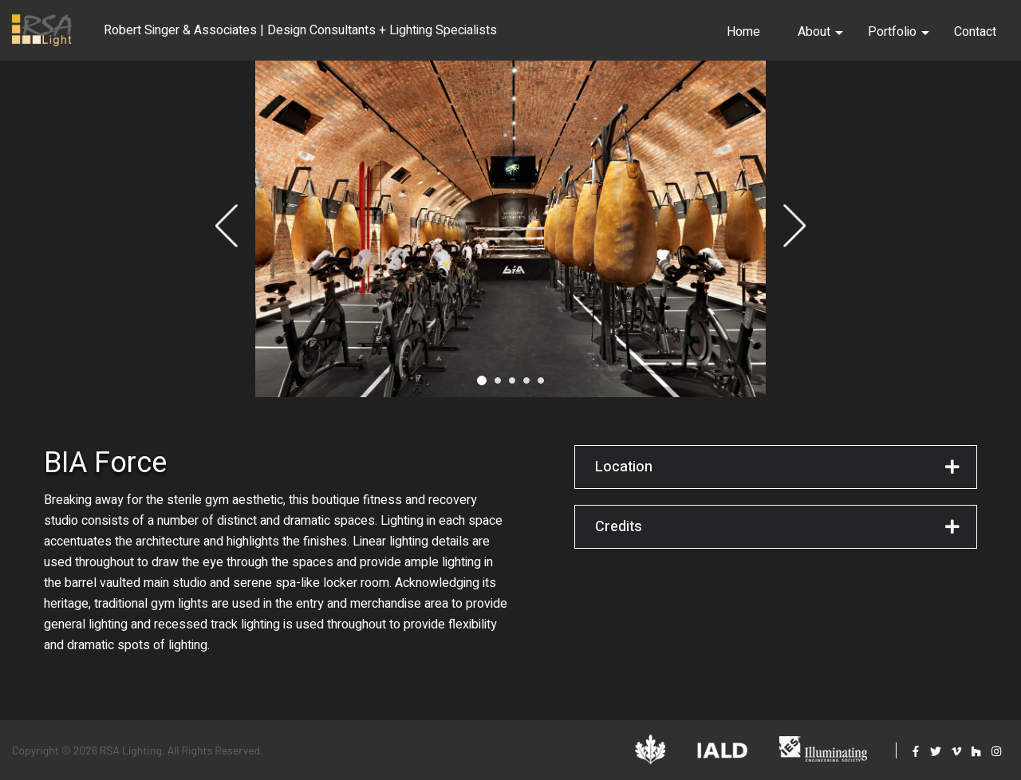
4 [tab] (526, 385)
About (820, 31)
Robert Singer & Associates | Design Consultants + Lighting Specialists (300, 30)
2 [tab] (498, 385)
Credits (618, 531)
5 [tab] (541, 385)
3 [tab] (512, 385)
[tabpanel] (510, 231)
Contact (975, 31)
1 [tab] (482, 385)
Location (623, 472)
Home (743, 31)
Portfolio (898, 31)
